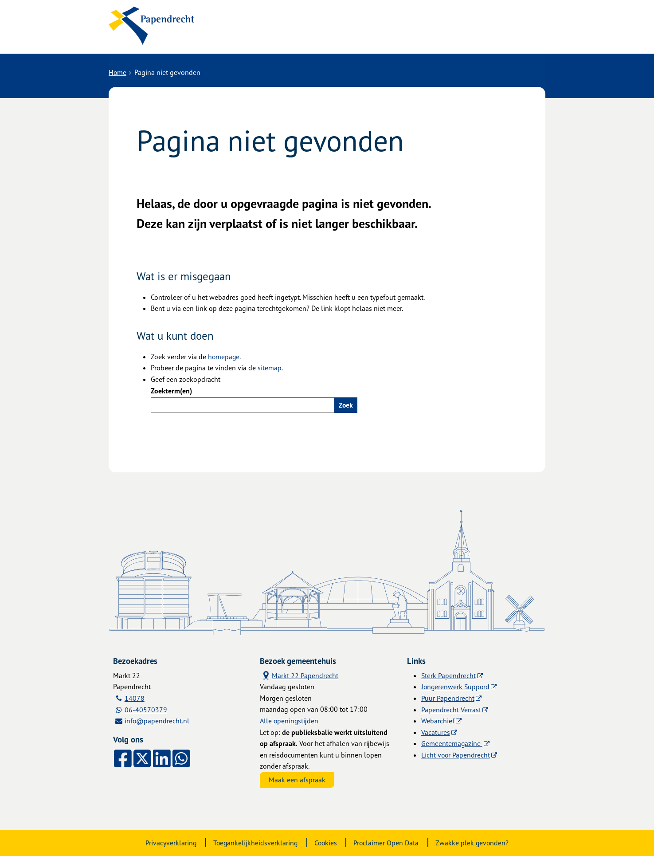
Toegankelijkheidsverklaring (254, 842)
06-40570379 (146, 709)
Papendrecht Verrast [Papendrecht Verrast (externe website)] (451, 709)
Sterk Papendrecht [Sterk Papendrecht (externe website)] (448, 675)
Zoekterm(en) (171, 390)
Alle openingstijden (289, 720)
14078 (135, 697)
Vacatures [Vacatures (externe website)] (435, 731)
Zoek (346, 404)
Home (118, 71)
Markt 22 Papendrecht (299, 675)
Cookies (325, 842)
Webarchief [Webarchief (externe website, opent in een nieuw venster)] (437, 720)
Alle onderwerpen (249, 36)
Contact (310, 36)
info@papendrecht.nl (157, 720)
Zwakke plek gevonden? (474, 842)
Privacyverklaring (169, 842)
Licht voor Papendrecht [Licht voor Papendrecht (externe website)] (456, 754)
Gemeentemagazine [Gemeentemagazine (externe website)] (452, 743)
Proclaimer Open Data (387, 842)
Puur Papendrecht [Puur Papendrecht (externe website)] (447, 697)
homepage (224, 356)
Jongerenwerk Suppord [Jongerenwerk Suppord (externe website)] (456, 686)
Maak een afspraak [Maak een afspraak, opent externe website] (297, 779)
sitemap (270, 367)
